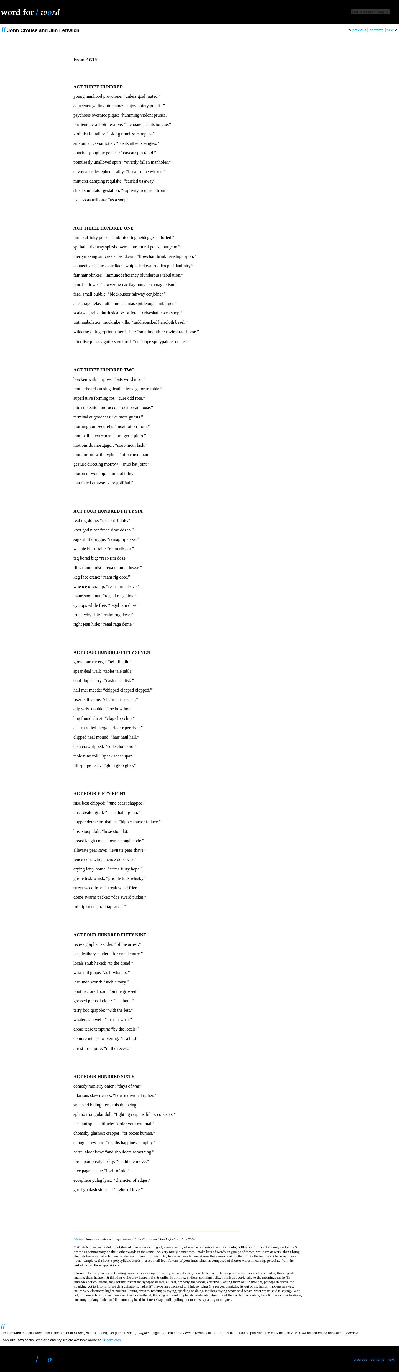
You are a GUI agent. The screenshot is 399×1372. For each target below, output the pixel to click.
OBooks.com (111, 1340)
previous (359, 30)
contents (376, 30)
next (390, 30)
